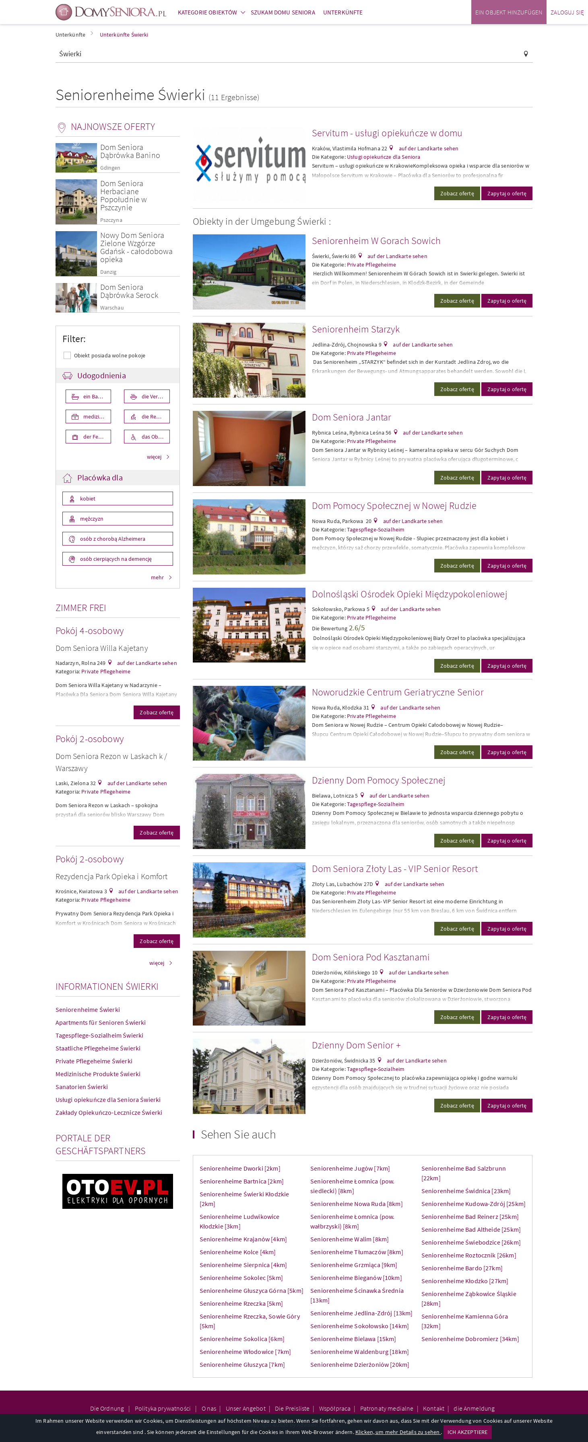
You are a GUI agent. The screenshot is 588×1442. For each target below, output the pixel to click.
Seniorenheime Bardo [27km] (462, 1268)
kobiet (87, 498)
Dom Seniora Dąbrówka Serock (129, 291)
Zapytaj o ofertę (507, 193)
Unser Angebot (246, 1408)
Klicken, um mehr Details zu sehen (398, 1432)
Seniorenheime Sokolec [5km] (241, 1278)
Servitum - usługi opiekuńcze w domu (387, 133)
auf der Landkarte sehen (146, 663)
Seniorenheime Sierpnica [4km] (243, 1265)
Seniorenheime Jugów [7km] (350, 1168)
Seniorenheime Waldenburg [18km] (359, 1352)
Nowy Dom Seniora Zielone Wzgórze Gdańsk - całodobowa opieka (136, 247)
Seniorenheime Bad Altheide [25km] (471, 1229)
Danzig (108, 272)
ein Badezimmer (96, 396)
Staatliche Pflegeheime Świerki (98, 1048)
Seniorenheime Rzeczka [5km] (241, 1303)
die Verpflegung (155, 396)
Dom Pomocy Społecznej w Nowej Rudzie (394, 505)
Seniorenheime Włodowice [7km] (245, 1352)
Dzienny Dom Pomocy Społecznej (379, 780)
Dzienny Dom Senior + (356, 1045)
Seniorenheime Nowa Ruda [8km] (356, 1204)
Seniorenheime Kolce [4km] (238, 1252)
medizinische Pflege (96, 416)
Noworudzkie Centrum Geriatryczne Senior (398, 692)
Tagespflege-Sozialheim (376, 529)
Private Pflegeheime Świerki (94, 1061)
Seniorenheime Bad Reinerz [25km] (470, 1216)
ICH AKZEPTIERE (467, 1432)
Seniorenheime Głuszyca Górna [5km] (251, 1290)
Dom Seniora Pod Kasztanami (371, 957)
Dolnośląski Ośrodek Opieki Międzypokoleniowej (410, 594)
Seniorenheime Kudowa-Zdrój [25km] (473, 1204)
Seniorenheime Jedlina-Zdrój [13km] (361, 1313)
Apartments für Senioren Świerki (101, 1022)
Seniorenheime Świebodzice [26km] (471, 1242)
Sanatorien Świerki (82, 1087)
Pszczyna (111, 220)
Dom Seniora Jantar (352, 417)
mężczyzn (91, 518)
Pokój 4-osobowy (90, 630)
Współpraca (335, 1408)
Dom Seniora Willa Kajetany (102, 648)
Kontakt (433, 1408)
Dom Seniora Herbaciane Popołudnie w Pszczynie (123, 195)
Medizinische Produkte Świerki (98, 1074)
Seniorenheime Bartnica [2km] (242, 1181)
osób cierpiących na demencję (115, 558)
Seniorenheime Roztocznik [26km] (468, 1255)
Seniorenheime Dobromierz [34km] (470, 1339)
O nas (209, 1408)
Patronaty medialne (387, 1408)
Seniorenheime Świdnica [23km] (466, 1191)
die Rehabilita (155, 416)
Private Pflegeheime (105, 671)
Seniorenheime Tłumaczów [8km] (356, 1252)
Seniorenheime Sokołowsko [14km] (359, 1326)
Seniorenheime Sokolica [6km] (242, 1339)
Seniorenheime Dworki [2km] (240, 1168)
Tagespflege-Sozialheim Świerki (100, 1035)
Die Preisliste (292, 1408)
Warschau (112, 307)
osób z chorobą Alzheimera (112, 538)
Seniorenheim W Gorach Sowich (376, 240)
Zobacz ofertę (156, 712)
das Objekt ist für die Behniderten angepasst (155, 436)
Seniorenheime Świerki (88, 1009)
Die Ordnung (108, 1408)
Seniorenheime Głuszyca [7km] (242, 1364)
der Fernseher (96, 436)
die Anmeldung (474, 1408)
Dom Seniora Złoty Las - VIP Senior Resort (395, 868)
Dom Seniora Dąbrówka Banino (130, 151)
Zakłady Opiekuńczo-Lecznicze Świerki (109, 1112)
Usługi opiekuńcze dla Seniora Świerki (108, 1099)
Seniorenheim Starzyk (356, 329)
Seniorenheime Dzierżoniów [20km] (359, 1364)
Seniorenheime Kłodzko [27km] (464, 1281)
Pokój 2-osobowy (90, 738)
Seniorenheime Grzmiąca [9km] (353, 1265)
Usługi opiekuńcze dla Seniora (384, 156)
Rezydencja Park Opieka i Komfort (112, 876)
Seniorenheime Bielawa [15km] (353, 1339)
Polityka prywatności (163, 1408)
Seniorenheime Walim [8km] (349, 1239)
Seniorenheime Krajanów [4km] (243, 1239)
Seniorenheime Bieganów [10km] (356, 1278)
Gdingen (110, 167)
